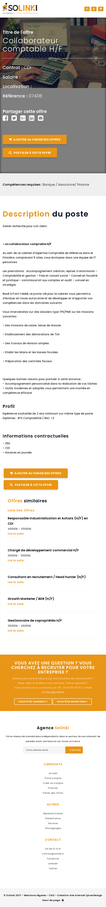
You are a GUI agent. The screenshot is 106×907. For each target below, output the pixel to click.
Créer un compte (53, 783)
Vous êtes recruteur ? (72, 701)
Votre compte (53, 778)
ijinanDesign (94, 895)
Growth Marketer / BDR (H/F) (31, 598)
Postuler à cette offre (30, 153)
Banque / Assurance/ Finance (66, 184)
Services (53, 823)
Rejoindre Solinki (53, 813)
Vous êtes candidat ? (33, 701)
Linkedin (53, 863)
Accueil (53, 773)
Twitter (53, 868)
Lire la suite (16, 534)
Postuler (53, 788)
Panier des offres (53, 793)
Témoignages (53, 828)
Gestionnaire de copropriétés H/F (35, 620)
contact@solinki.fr (52, 692)
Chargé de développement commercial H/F (43, 550)
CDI (27, 67)
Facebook (53, 858)
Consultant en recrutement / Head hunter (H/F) (47, 577)
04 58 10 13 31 (53, 848)
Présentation (53, 818)
